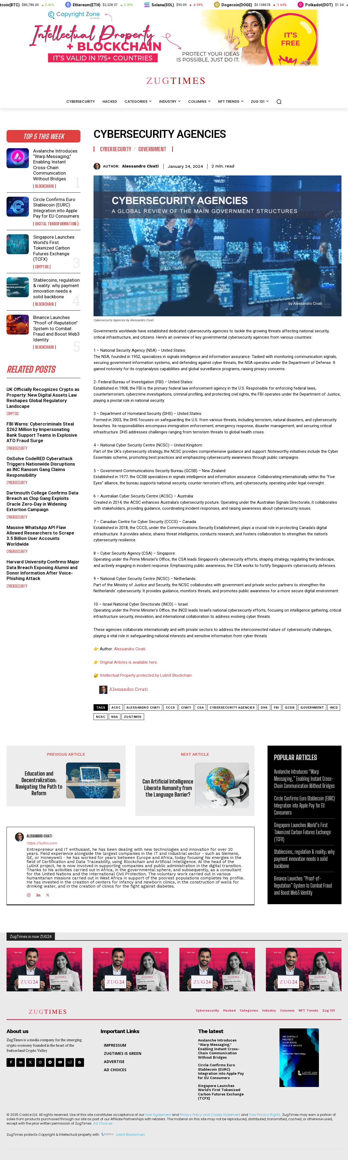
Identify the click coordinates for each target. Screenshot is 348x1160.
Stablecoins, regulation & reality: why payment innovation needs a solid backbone (56, 288)
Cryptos (41, 267)
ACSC (115, 707)
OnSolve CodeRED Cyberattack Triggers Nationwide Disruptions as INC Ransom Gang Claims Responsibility (41, 467)
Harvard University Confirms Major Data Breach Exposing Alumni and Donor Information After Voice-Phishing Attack (43, 570)
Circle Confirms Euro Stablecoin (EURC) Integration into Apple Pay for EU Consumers (56, 208)
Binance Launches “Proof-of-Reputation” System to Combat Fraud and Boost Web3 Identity (56, 328)
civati (186, 707)
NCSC (100, 717)
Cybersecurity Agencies (232, 707)
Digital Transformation (55, 224)
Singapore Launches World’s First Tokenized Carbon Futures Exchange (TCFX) (53, 248)
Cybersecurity (17, 448)
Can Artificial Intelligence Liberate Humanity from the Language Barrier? (167, 788)
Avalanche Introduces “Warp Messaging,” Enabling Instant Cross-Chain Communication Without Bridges (55, 164)
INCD (334, 707)
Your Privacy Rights (265, 1114)
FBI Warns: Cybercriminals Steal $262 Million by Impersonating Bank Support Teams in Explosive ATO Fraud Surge (42, 432)
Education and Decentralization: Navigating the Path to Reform (38, 783)
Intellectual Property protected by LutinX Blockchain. (146, 675)
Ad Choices (103, 1123)
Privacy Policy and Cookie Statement (210, 1114)
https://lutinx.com (42, 843)
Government (152, 149)
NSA (114, 717)
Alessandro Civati (140, 166)
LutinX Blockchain (130, 1134)
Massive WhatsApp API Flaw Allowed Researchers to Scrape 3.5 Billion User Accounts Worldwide (40, 536)
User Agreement (158, 1114)
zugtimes (133, 717)
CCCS (170, 707)
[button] (278, 101)
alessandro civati (143, 707)
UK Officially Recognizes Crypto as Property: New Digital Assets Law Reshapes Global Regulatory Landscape (43, 398)
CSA (200, 707)
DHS (264, 707)
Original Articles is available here (128, 662)
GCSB (289, 707)
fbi (276, 707)
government (312, 707)
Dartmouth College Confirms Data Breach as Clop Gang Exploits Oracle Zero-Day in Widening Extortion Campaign (42, 501)
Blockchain (44, 186)
